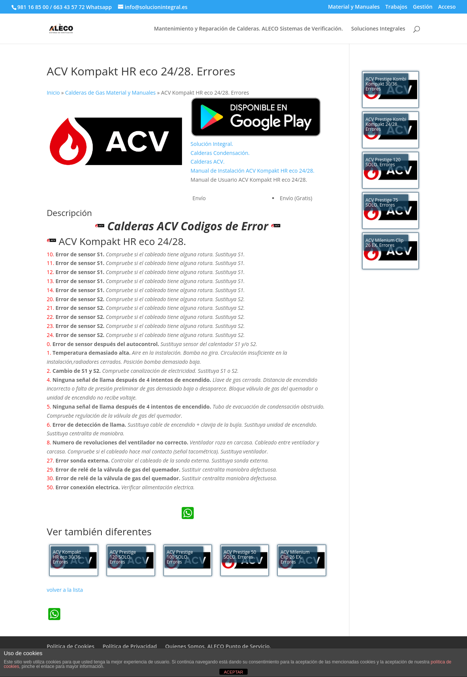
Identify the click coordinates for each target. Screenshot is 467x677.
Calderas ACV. (208, 161)
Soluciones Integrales (378, 29)
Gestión (422, 7)
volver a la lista (65, 589)
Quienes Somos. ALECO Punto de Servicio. (218, 646)
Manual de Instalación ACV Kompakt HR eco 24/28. (253, 170)
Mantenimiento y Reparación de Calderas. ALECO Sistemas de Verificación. (248, 29)
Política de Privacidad (130, 646)
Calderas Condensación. (220, 152)
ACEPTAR (233, 672)
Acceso (447, 7)
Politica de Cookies (70, 646)
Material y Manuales (354, 7)
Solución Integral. (212, 143)
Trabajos (396, 7)
